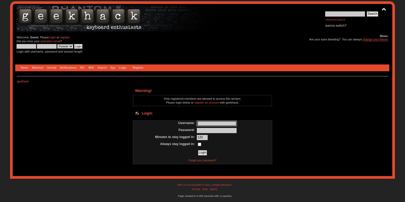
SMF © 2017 (203, 184)
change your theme (375, 39)
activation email (50, 41)
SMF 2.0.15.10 (186, 184)
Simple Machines (222, 184)
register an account (206, 102)
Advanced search (335, 19)
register (64, 37)
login (53, 37)
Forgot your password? (202, 160)
